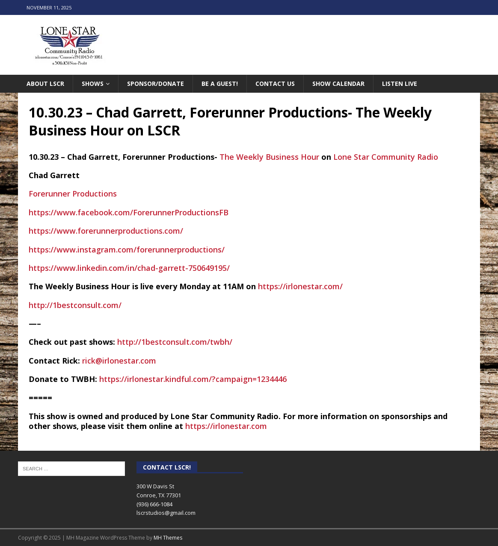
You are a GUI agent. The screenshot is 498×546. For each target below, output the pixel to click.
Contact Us (275, 83)
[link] (269, 157)
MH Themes (168, 537)
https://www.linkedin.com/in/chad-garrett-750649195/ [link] (129, 268)
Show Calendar (338, 83)
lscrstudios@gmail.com (166, 513)
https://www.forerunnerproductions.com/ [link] (106, 231)
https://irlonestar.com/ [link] (300, 286)
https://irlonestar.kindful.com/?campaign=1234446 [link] (193, 379)
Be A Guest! (220, 83)
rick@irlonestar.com (119, 360)
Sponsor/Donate (155, 83)
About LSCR (45, 83)
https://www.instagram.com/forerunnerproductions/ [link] (127, 249)
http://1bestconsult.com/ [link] (75, 305)
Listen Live (399, 83)
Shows (93, 83)
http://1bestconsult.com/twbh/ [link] (174, 342)
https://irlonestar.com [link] (226, 426)
